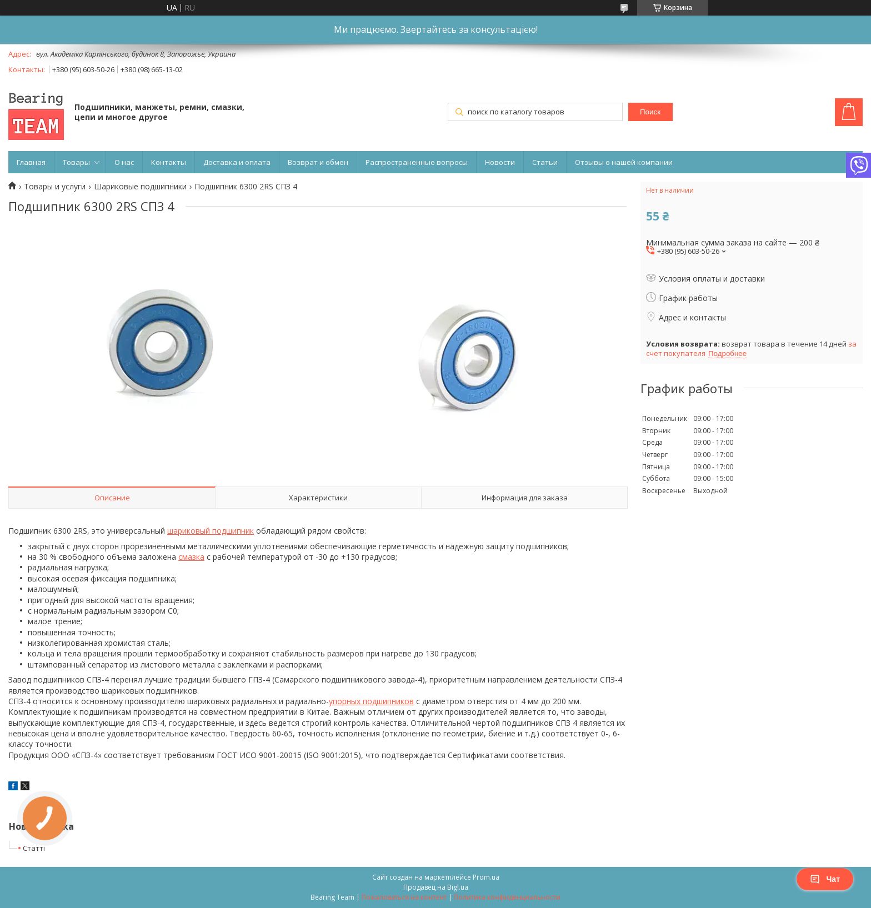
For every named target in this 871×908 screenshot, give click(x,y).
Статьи (545, 162)
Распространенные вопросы (417, 162)
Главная (31, 162)
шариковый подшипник (210, 530)
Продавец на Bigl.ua (435, 887)
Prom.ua (486, 877)
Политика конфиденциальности (507, 897)
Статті (34, 848)
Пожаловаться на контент (404, 897)
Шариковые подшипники (140, 187)
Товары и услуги (55, 187)
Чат (825, 879)
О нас (124, 162)
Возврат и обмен (318, 162)
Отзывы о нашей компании (624, 162)
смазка (191, 556)
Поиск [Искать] (650, 112)
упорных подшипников (371, 701)
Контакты (168, 162)
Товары (76, 162)
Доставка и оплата (237, 162)
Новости (500, 162)
